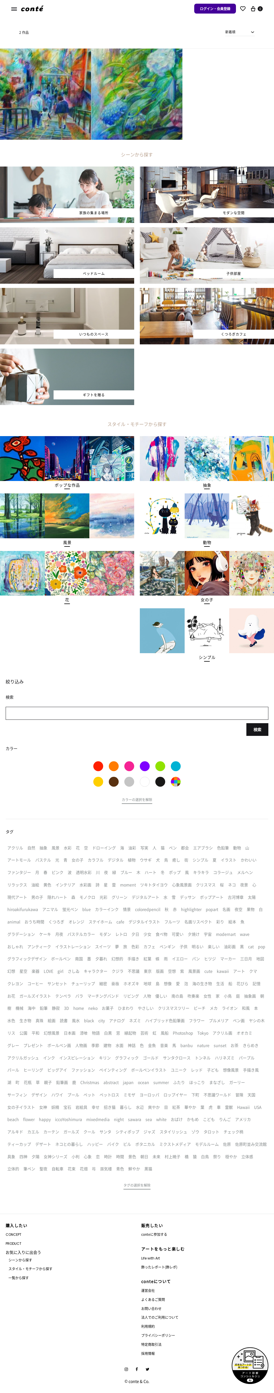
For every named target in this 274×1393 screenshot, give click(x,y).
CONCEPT (13, 1234)
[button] (67, 485)
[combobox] (240, 32)
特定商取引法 (151, 1344)
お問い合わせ (151, 1308)
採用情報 (148, 1353)
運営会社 (148, 1290)
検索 (257, 729)
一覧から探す (18, 1277)
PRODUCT (13, 1243)
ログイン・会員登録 (215, 8)
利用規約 (148, 1326)
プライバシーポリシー (158, 1335)
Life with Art (150, 1258)
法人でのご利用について (159, 1317)
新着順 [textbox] (230, 31)
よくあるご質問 (153, 1299)
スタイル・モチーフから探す (30, 1268)
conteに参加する (154, 1234)
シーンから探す (20, 1260)
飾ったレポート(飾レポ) (159, 1267)
